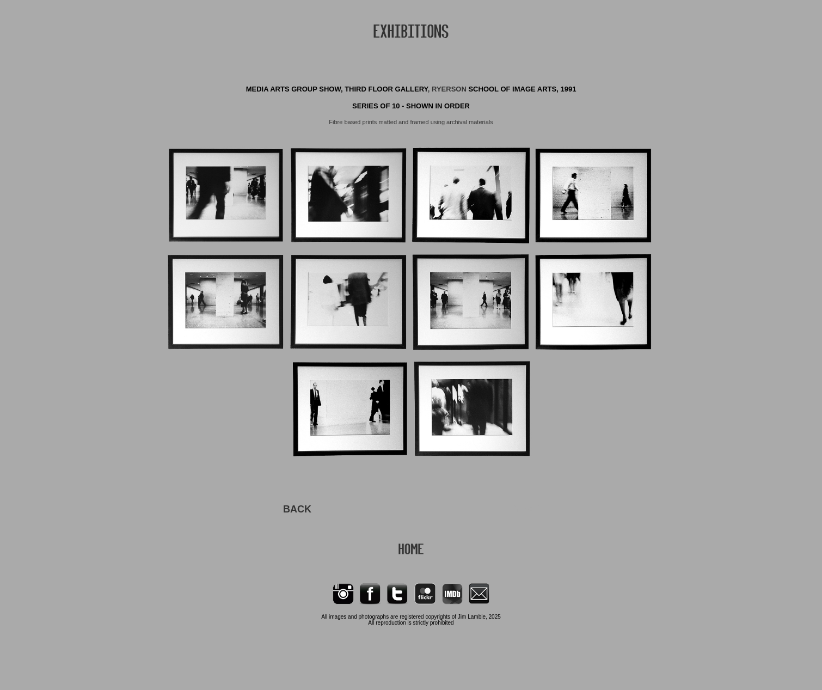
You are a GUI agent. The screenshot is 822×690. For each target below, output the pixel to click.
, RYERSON (448, 89)
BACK (297, 509)
